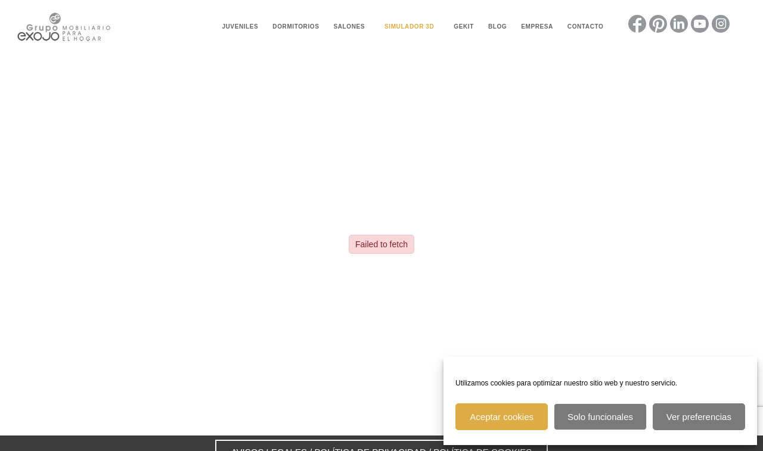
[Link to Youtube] (700, 24)
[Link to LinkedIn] (679, 24)
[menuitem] (240, 27)
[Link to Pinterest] (658, 24)
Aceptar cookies (502, 417)
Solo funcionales (600, 417)
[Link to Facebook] (637, 24)
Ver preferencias (698, 417)
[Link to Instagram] (721, 24)
